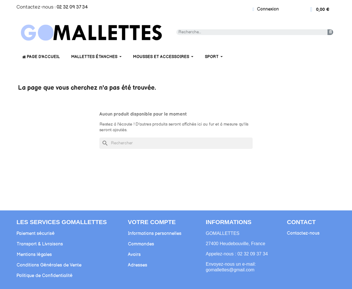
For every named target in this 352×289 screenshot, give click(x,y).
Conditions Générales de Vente (49, 265)
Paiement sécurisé (36, 233)
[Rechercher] (176, 143)
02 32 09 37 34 (72, 7)
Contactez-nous (303, 233)
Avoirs (134, 254)
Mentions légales (34, 254)
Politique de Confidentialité (45, 275)
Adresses (137, 265)
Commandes (141, 244)
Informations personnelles (154, 233)
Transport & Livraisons (40, 244)
